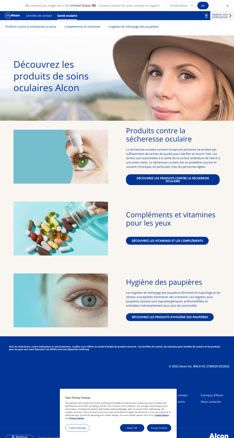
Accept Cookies (159, 428)
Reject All (132, 428)
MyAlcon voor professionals (220, 16)
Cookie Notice (162, 415)
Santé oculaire (67, 16)
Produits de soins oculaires (173, 403)
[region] (118, 413)
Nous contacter (211, 401)
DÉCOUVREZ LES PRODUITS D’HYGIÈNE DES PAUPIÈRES (170, 317)
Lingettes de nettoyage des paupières (134, 27)
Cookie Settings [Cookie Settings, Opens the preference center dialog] (77, 428)
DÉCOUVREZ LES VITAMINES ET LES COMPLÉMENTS (167, 241)
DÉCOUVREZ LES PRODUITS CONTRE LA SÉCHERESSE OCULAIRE (173, 179)
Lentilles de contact (39, 15)
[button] (181, 5)
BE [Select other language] (206, 15)
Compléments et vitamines (82, 27)
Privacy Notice (76, 418)
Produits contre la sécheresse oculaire (30, 27)
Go (203, 6)
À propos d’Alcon (212, 395)
